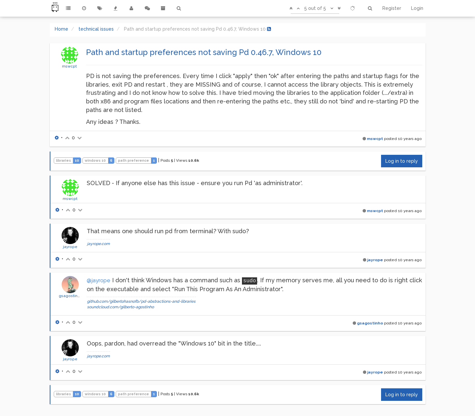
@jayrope (98, 280)
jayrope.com (98, 243)
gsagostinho (70, 295)
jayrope (70, 246)
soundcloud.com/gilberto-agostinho (120, 307)
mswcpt (69, 66)
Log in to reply (401, 161)
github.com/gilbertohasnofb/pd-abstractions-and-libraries (141, 301)
